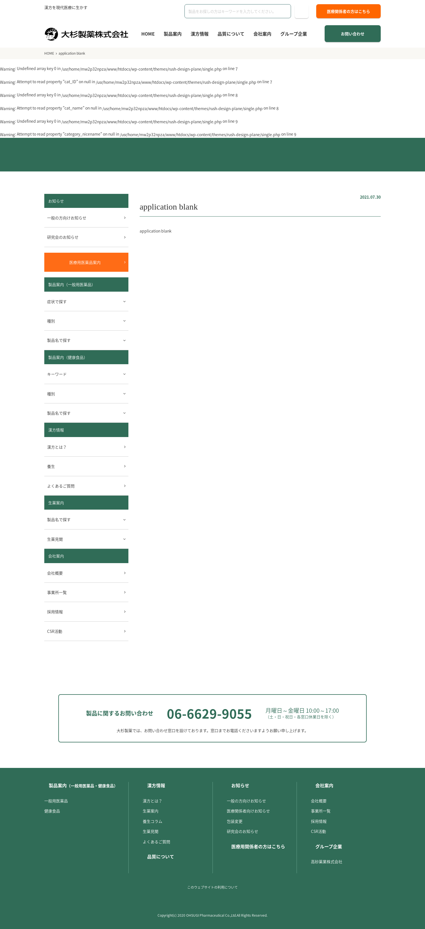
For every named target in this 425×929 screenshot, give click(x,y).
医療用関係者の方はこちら (258, 846)
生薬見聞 (150, 831)
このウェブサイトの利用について (212, 887)
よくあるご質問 (61, 486)
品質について (231, 33)
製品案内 (173, 33)
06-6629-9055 (209, 713)
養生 (51, 466)
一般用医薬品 (56, 800)
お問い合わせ (352, 33)
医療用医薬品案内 (85, 262)
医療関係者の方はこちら (348, 11)
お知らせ (240, 785)
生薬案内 (56, 502)
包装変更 (234, 821)
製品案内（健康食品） (67, 357)
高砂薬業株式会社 (326, 861)
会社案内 (262, 33)
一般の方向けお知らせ (66, 217)
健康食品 (52, 811)
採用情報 (55, 611)
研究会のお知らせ (62, 237)
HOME (148, 33)
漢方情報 (200, 33)
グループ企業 (293, 33)
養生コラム (152, 821)
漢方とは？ (57, 447)
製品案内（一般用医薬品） (71, 284)
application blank (156, 231)
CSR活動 (54, 631)
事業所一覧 (57, 592)
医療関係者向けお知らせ (248, 811)
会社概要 (55, 573)
